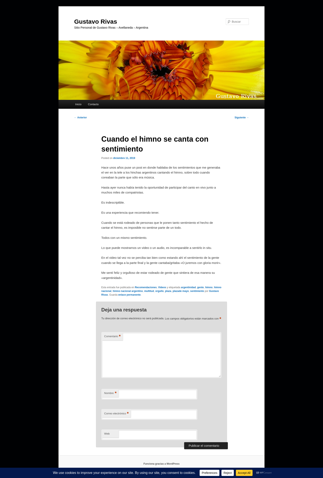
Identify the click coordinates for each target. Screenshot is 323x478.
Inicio (78, 104)
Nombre (110, 393)
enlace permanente (129, 294)
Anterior (80, 117)
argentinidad (188, 287)
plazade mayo (181, 291)
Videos (162, 287)
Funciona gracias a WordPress (161, 463)
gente (200, 287)
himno (209, 287)
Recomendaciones (146, 287)
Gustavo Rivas (95, 21)
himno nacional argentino (128, 291)
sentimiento (197, 291)
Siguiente (242, 117)
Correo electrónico (116, 414)
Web (107, 433)
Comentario (112, 336)
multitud (149, 291)
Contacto (93, 104)
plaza (168, 291)
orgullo (159, 291)
